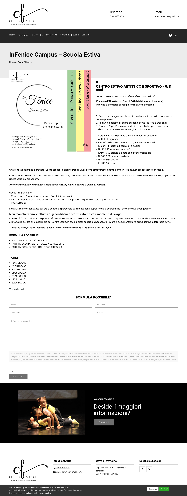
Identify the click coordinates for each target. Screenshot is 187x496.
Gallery (45, 35)
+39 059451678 (116, 16)
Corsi (36, 35)
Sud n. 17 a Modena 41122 (107, 473)
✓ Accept (164, 489)
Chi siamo (23, 35)
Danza (28, 62)
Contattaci (104, 422)
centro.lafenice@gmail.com (167, 16)
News (54, 35)
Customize (153, 489)
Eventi (76, 35)
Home (12, 35)
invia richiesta (18, 377)
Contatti (85, 35)
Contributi (65, 35)
